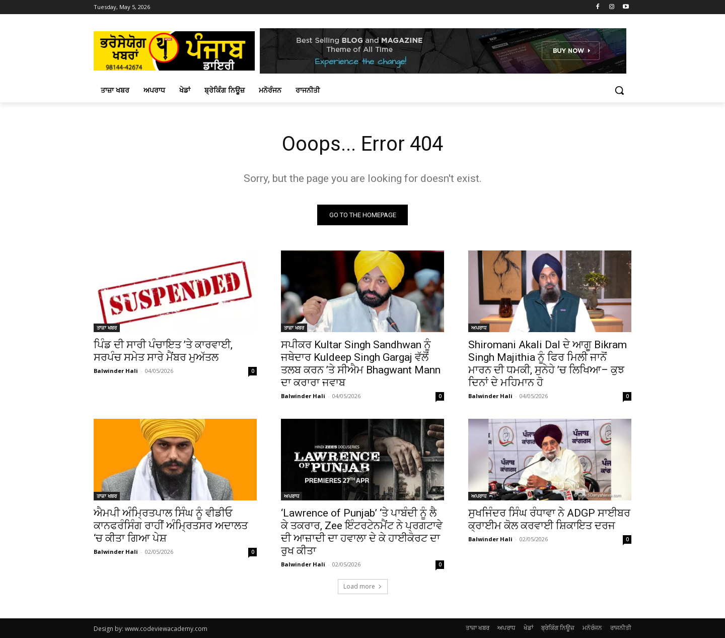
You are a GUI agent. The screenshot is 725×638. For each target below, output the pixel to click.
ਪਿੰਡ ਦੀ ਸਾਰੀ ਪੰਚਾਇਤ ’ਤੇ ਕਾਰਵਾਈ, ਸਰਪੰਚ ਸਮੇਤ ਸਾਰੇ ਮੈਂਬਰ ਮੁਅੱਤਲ (163, 351)
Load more (362, 586)
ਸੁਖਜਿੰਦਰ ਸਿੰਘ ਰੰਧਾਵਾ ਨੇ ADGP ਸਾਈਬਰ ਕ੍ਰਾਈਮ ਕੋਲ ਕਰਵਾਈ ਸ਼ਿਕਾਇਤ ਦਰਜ (549, 519)
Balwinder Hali (116, 370)
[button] (619, 90)
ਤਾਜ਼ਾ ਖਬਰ (107, 327)
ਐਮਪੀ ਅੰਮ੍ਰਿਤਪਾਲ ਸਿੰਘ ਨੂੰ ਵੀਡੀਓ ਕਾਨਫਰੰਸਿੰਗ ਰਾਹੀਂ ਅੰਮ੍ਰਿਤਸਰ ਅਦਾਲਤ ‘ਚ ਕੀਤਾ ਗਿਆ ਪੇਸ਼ (171, 525)
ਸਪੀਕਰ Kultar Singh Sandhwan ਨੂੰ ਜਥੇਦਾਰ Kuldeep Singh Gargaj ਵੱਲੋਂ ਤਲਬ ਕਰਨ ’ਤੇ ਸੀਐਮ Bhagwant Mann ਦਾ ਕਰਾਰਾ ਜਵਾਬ (361, 364)
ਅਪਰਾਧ (478, 327)
